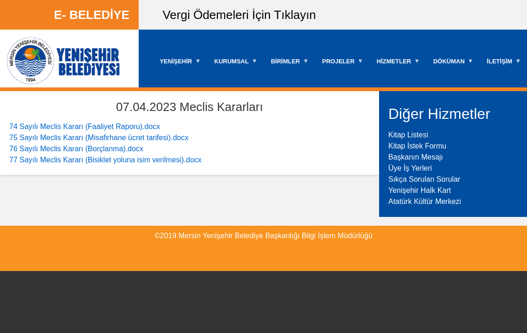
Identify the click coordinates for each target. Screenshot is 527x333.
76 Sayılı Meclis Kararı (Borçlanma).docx (76, 149)
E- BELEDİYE (91, 15)
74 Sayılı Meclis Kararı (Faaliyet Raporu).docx (84, 126)
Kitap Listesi (408, 135)
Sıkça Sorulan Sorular (424, 179)
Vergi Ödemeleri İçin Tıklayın (239, 15)
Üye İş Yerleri (410, 168)
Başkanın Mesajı (415, 157)
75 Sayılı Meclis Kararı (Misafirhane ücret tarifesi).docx (99, 138)
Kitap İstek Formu (417, 146)
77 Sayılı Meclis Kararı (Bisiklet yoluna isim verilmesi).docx (105, 160)
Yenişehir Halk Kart (419, 190)
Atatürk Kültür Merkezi (424, 201)
